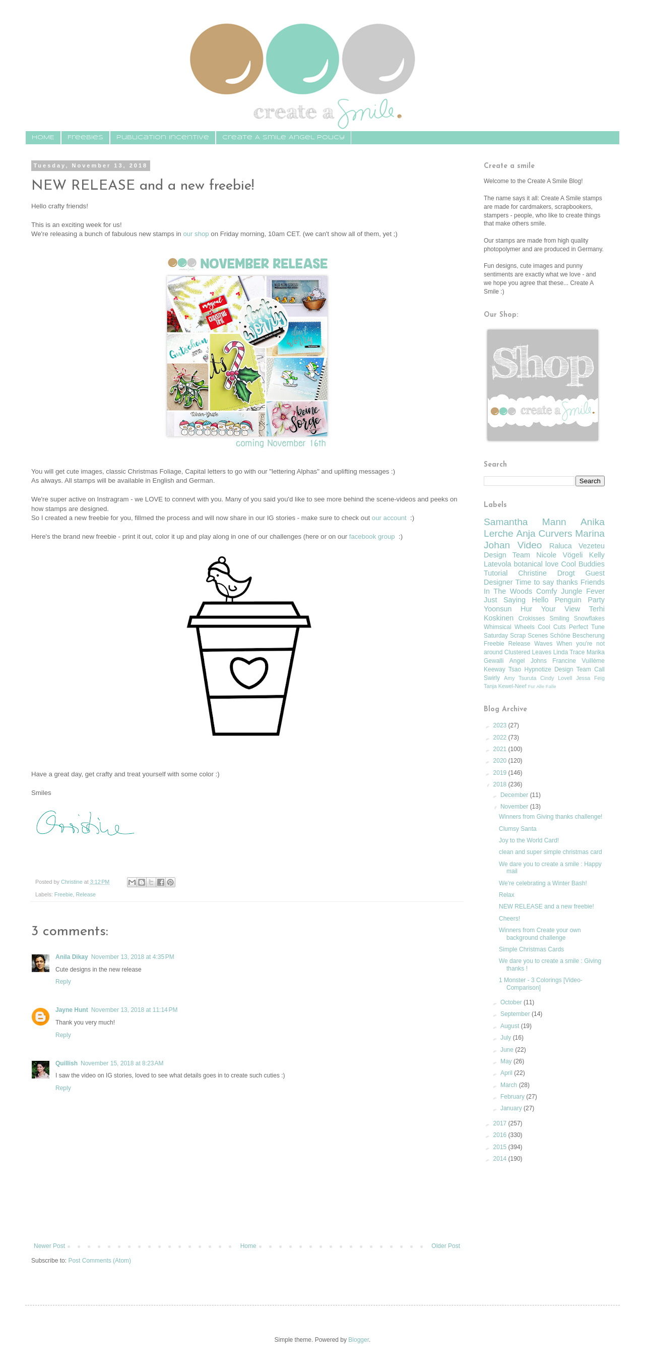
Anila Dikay (71, 956)
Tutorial (495, 573)
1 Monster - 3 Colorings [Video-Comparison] (541, 984)
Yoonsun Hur (508, 609)
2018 (500, 784)
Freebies (85, 137)
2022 (500, 737)
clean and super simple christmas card (550, 852)
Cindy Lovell (556, 678)
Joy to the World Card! (529, 840)
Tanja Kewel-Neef (505, 686)
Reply (63, 981)
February (513, 1096)
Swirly (492, 677)
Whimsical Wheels (509, 627)
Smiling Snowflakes (577, 618)
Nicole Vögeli (559, 555)
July (506, 1037)
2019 (500, 772)
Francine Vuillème (578, 660)
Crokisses (532, 618)
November (515, 806)
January (512, 1108)
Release (86, 894)
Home (248, 1245)
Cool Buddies (583, 564)
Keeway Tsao (502, 669)
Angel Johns (528, 660)
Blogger (358, 1339)
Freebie (63, 894)
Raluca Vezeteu (577, 546)
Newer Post (49, 1245)
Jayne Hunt (71, 1009)
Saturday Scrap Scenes (516, 635)
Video (530, 545)
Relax (506, 894)
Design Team (507, 555)
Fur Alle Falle (542, 686)
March (509, 1085)
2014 (500, 1158)
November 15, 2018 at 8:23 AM (122, 1063)
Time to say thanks (546, 582)
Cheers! (509, 918)
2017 (500, 1123)
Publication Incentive (162, 137)
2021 (500, 749)
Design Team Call (579, 669)
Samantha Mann (525, 522)
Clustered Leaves (527, 652)
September (516, 1013)
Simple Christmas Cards (531, 949)
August (510, 1026)
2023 (500, 725)
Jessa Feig (590, 678)
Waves (543, 643)
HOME (43, 137)
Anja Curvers (544, 533)
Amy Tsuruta (520, 678)
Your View (560, 609)
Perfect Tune (587, 627)
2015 (500, 1147)
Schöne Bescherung (577, 635)
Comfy (546, 591)
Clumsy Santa (518, 828)
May (506, 1061)
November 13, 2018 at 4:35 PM (132, 956)
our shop (196, 234)
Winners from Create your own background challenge (540, 934)
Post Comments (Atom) (99, 1260)
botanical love (535, 564)
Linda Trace (569, 652)
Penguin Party (580, 600)
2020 (500, 760)
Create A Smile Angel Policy (283, 137)
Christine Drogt (546, 573)
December (515, 795)
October (512, 1002)
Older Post (445, 1245)
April (507, 1072)
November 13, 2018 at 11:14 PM (134, 1009)
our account (390, 518)
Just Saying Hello (516, 600)
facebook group (373, 536)
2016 (500, 1135)
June (507, 1049)
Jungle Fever (583, 591)
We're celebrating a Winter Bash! (543, 883)
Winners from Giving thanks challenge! (550, 816)
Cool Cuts (552, 627)
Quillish (66, 1063)
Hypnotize (537, 669)
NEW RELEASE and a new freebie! (546, 906)
